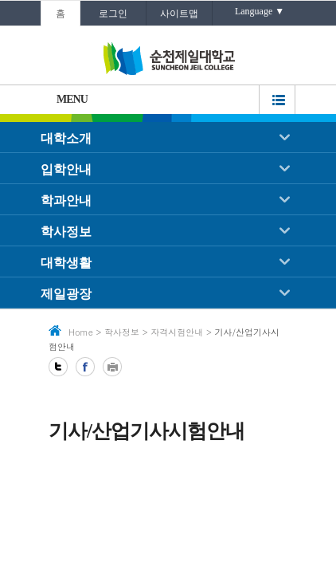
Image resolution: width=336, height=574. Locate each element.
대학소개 (66, 138)
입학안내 (66, 169)
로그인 (113, 13)
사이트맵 (179, 13)
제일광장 (66, 294)
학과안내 (66, 200)
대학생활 (66, 262)
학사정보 (66, 231)
